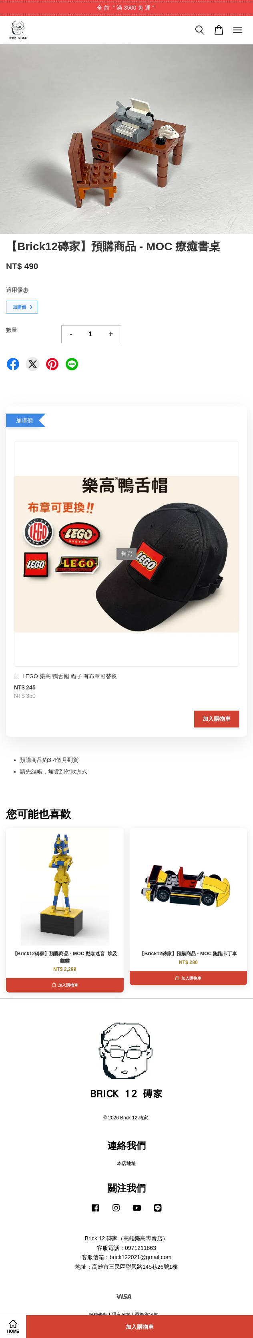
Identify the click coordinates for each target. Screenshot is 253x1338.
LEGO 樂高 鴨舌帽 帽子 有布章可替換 (65, 677)
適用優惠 (17, 290)
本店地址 (126, 1163)
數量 (11, 330)
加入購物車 (217, 718)
